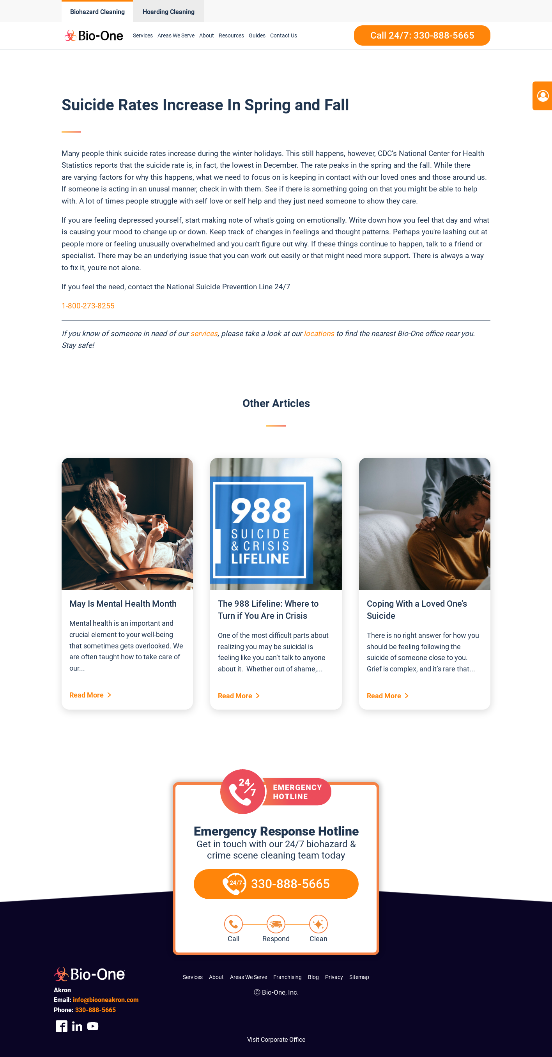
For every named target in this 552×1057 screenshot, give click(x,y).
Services (143, 35)
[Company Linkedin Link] (77, 1026)
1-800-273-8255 (88, 305)
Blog (313, 977)
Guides (257, 35)
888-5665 (95, 1010)
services (204, 333)
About (206, 35)
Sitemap (359, 977)
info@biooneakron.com (106, 1000)
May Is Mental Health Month (123, 604)
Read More (86, 695)
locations (319, 333)
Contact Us (283, 35)
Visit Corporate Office (276, 1039)
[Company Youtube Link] (93, 1026)
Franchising (287, 977)
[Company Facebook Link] (61, 1026)
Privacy (334, 977)
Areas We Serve (176, 35)
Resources (231, 35)
